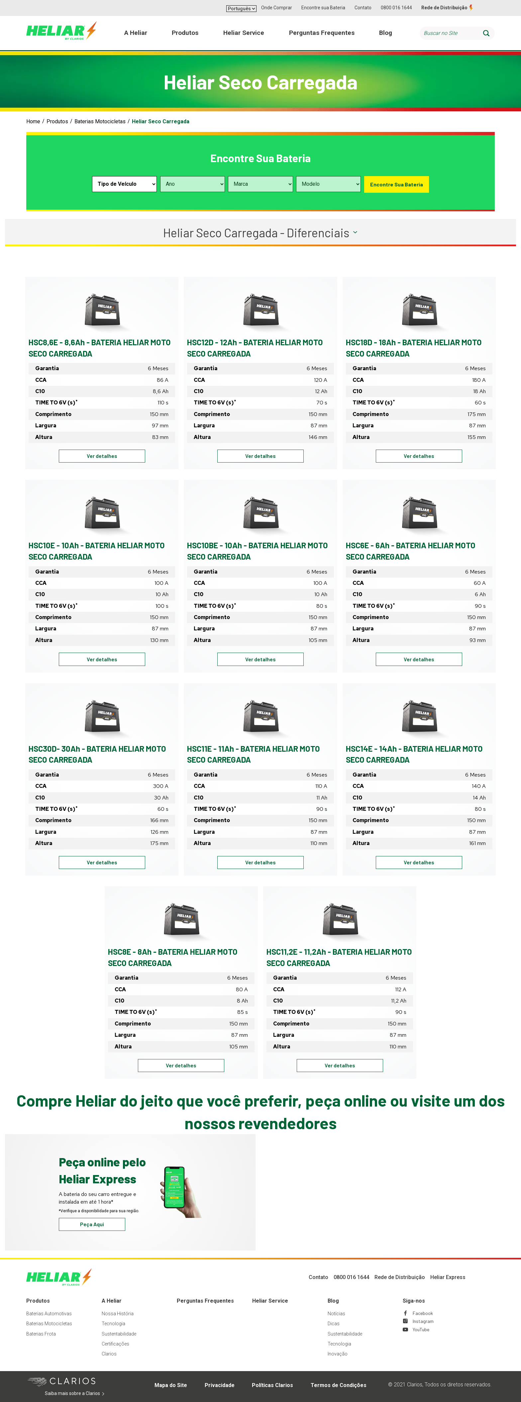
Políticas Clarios (272, 1385)
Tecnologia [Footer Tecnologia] (113, 1323)
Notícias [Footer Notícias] (336, 1313)
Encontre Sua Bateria (396, 184)
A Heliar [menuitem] (135, 33)
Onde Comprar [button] (276, 7)
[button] (260, 232)
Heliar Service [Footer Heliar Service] (270, 1301)
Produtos (57, 121)
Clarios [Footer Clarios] (109, 1353)
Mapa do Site (171, 1385)
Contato (363, 7)
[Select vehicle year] (192, 184)
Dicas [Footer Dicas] (334, 1323)
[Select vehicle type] (124, 184)
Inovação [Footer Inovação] (338, 1353)
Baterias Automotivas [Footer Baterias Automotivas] (49, 1313)
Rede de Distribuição (444, 7)
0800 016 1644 (396, 7)
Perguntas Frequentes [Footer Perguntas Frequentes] (205, 1301)
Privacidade (220, 1385)
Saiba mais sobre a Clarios (82, 1393)
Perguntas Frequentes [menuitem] (322, 33)
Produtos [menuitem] (185, 33)
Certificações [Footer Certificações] (115, 1344)
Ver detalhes (116, 457)
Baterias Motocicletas (100, 121)
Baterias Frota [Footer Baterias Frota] (41, 1334)
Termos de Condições (338, 1385)
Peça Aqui (92, 1224)
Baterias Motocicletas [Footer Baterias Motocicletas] (49, 1323)
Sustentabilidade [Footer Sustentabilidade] (119, 1334)
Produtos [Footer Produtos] (38, 1301)
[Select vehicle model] (328, 184)
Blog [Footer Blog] (333, 1301)
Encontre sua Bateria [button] (323, 7)
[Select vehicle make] (260, 184)
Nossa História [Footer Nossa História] (118, 1313)
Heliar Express (448, 1277)
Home (33, 121)
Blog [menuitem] (385, 33)
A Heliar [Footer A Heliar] (112, 1301)
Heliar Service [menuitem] (243, 33)
